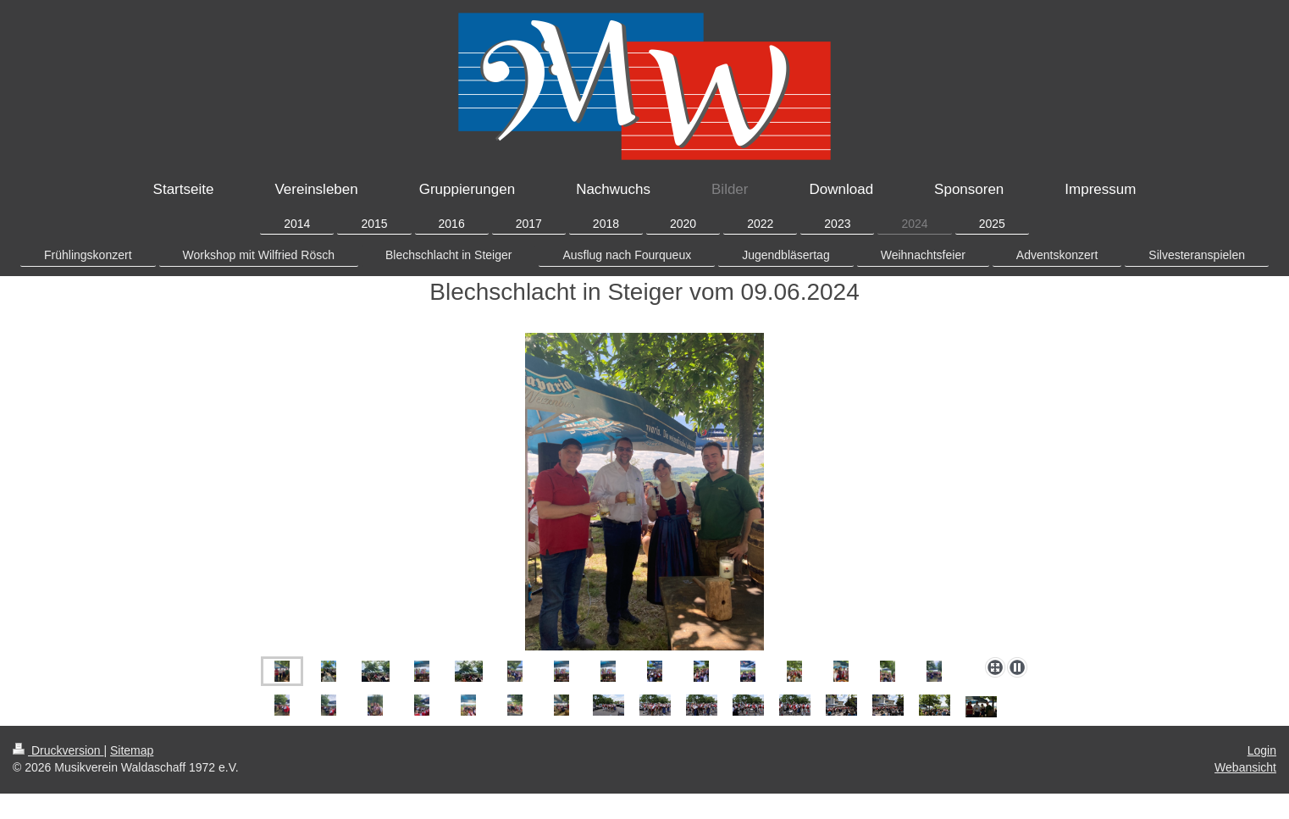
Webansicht (1245, 767)
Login (1262, 750)
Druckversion (58, 750)
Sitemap (131, 750)
